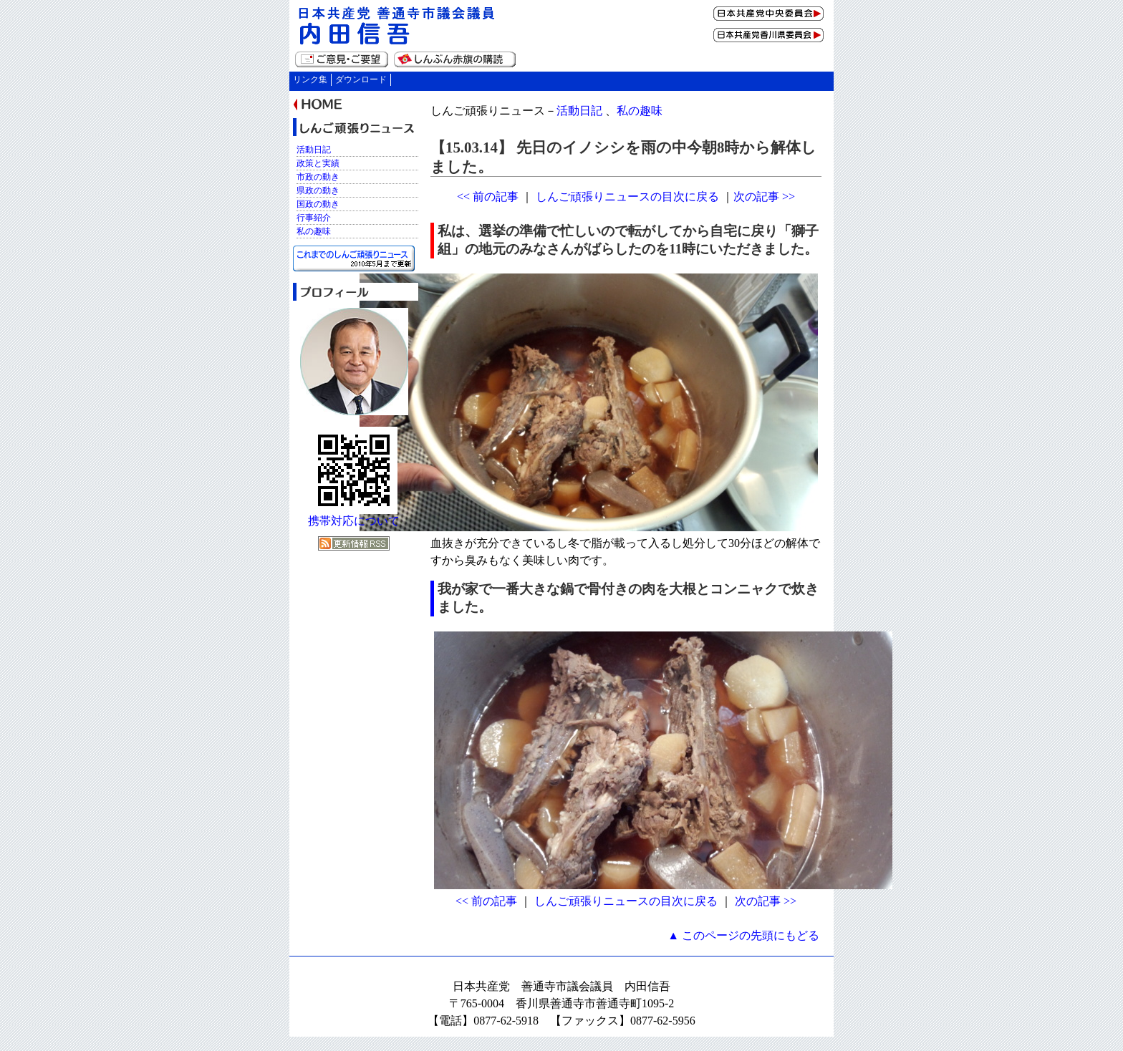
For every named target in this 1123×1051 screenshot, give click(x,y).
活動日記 (579, 111)
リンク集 (310, 79)
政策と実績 (318, 163)
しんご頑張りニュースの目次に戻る (627, 196)
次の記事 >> (764, 196)
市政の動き (318, 177)
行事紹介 (314, 218)
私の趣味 (639, 111)
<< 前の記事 (488, 196)
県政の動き (318, 190)
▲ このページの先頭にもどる (743, 935)
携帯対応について (354, 521)
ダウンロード (361, 79)
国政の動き (318, 204)
